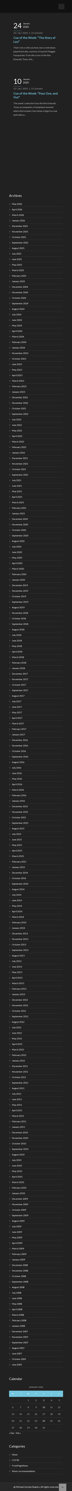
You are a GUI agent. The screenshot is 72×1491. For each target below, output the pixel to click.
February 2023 (19, 386)
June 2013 (17, 966)
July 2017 (16, 701)
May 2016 (17, 778)
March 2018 (18, 657)
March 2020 (18, 568)
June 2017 (17, 706)
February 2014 (19, 922)
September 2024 (20, 303)
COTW (15, 1460)
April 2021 (17, 496)
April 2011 (17, 1110)
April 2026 (17, 209)
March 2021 (18, 502)
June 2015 (17, 839)
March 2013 (18, 983)
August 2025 (18, 248)
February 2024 (19, 342)
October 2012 (19, 1010)
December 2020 (20, 519)
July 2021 (16, 480)
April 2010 (17, 1176)
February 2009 (19, 1254)
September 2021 (20, 474)
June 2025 (17, 259)
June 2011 (17, 1099)
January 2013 (18, 994)
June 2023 (17, 364)
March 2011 (18, 1115)
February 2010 (19, 1187)
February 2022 (19, 447)
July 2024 (16, 314)
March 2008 (18, 1314)
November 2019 (20, 590)
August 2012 (18, 1022)
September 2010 (20, 1149)
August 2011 (18, 1088)
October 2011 (19, 1077)
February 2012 (19, 1055)
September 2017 (20, 690)
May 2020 (17, 557)
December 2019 (20, 585)
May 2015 (17, 845)
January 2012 (18, 1060)
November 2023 (20, 353)
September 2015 (20, 823)
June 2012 (17, 1033)
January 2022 (18, 452)
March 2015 (18, 856)
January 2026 (18, 220)
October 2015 (19, 817)
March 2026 (18, 215)
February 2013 (19, 988)
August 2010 (18, 1154)
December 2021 (20, 458)
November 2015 (20, 811)
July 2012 (16, 1027)
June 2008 (17, 1298)
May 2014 (17, 905)
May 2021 (17, 491)
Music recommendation (23, 1471)
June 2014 (17, 900)
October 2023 (19, 358)
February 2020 (19, 574)
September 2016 (20, 756)
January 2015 (18, 867)
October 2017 (19, 684)
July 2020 (16, 546)
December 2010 (20, 1132)
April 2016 (17, 784)
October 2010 (19, 1143)
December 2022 (20, 397)
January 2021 (18, 513)
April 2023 (17, 375)
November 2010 (20, 1138)
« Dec (11, 1433)
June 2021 (17, 485)
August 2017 (18, 695)
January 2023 (18, 391)
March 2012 (18, 1049)
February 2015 (19, 861)
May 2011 (17, 1104)
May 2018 (17, 646)
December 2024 (20, 286)
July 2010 (16, 1160)
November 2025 (20, 231)
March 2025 (18, 270)
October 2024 (19, 297)
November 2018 (20, 613)
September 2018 (20, 624)
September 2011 (20, 1082)
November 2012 (20, 1005)
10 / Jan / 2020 (20, 88)
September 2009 (20, 1215)
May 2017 (17, 712)
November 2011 (20, 1071)
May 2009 (17, 1237)
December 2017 (20, 673)
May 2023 (17, 369)
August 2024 (18, 309)
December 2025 (20, 226)
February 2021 (19, 507)
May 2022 (17, 430)
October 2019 (19, 596)
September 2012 (20, 1016)
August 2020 (18, 541)
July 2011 (16, 1093)
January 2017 (18, 734)
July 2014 (16, 894)
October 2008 (19, 1276)
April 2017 (17, 718)
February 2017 (19, 729)
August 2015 (18, 828)
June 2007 (17, 1353)
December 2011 (20, 1066)
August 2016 (18, 762)
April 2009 (17, 1243)
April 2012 (17, 1044)
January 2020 (18, 579)
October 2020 (19, 530)
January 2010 (18, 1193)
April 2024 (17, 331)
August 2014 (18, 889)
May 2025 (17, 264)
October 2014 (19, 878)
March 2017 (18, 723)
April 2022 (17, 436)
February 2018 (19, 662)
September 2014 (20, 883)
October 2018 (19, 618)
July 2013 (16, 961)
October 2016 (19, 751)
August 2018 (18, 629)
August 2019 (18, 607)
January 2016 (18, 800)
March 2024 (18, 336)
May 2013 (17, 972)
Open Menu (61, 6)
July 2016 (16, 767)
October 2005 (19, 1359)
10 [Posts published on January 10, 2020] (43, 1407)
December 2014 (20, 872)
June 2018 (17, 640)
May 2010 (17, 1171)
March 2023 (18, 380)
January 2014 (18, 928)
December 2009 (20, 1198)
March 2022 (18, 441)
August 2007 (18, 1348)
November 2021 (20, 463)
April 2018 (17, 651)
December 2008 (20, 1265)
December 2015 (20, 806)
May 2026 (17, 204)
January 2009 (18, 1259)
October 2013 (19, 944)
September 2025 (20, 242)
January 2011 (18, 1127)
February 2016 (19, 795)
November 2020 (20, 524)
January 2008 (18, 1325)
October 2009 (19, 1209)
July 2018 (16, 635)
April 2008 (17, 1309)
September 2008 (20, 1281)
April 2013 (17, 977)
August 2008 (18, 1287)
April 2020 (17, 563)
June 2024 (17, 320)
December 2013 (20, 933)
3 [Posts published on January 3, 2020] (43, 1400)
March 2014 (18, 916)
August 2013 (18, 955)
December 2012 (20, 999)
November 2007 (20, 1337)
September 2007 (20, 1342)
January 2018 (18, 668)
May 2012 (17, 1038)
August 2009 (18, 1220)
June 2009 (17, 1232)
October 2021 (19, 469)
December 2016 (20, 740)
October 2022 (19, 408)
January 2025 (18, 281)
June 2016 (17, 773)
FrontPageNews (20, 1465)
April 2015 (17, 850)
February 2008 (19, 1320)
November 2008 (20, 1270)
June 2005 (17, 1364)
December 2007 (20, 1331)
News (15, 1454)
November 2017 (20, 679)
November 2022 (20, 402)
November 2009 (20, 1204)
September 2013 (20, 950)
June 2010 (17, 1165)
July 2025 (16, 253)
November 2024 (20, 292)
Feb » (18, 1433)
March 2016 (18, 789)
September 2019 (20, 601)
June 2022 (17, 425)
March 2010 (18, 1182)
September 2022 (20, 414)
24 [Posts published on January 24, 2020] (43, 1420)
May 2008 (17, 1303)
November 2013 (20, 939)
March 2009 (18, 1248)
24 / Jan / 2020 (20, 32)
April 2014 (17, 911)
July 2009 (16, 1226)
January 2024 (18, 347)
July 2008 (16, 1292)
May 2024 (17, 325)
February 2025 (19, 275)
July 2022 (16, 419)
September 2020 (20, 535)
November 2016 (20, 745)
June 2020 (17, 552)
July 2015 (16, 834)
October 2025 (19, 237)
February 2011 (19, 1121)
